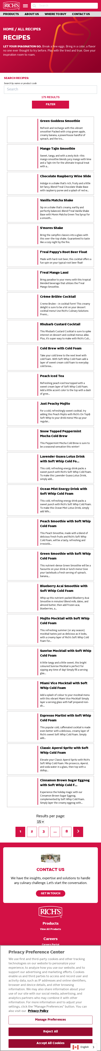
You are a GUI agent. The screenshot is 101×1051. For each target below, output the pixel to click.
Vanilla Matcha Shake (56, 200)
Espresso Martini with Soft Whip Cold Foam (65, 718)
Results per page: (50, 816)
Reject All (50, 1031)
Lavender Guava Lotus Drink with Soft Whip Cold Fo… (62, 459)
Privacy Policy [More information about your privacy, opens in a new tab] (38, 1011)
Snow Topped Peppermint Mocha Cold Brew (60, 434)
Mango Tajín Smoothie (57, 148)
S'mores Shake (51, 228)
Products (11, 14)
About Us (32, 14)
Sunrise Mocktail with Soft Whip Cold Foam (65, 653)
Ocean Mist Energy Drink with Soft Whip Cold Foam (63, 491)
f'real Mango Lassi (54, 272)
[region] (50, 998)
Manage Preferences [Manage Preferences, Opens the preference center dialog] (50, 1019)
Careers (50, 939)
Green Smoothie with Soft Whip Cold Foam (65, 556)
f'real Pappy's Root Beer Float (63, 252)
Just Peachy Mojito (55, 403)
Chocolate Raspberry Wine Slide (65, 176)
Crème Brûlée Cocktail (58, 296)
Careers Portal (50, 945)
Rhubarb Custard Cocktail (60, 324)
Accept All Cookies (50, 1043)
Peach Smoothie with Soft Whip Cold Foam (65, 524)
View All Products (50, 929)
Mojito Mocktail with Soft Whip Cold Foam (64, 621)
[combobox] (83, 1047)
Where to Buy (55, 14)
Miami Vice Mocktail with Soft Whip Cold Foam (63, 686)
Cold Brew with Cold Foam (61, 348)
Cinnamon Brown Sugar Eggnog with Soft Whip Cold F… (65, 783)
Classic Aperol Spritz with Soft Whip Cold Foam (64, 750)
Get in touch (50, 893)
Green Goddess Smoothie (60, 121)
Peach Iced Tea (52, 376)
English (81, 1047)
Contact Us (81, 14)
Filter (50, 104)
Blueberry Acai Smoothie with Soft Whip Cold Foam (64, 589)
